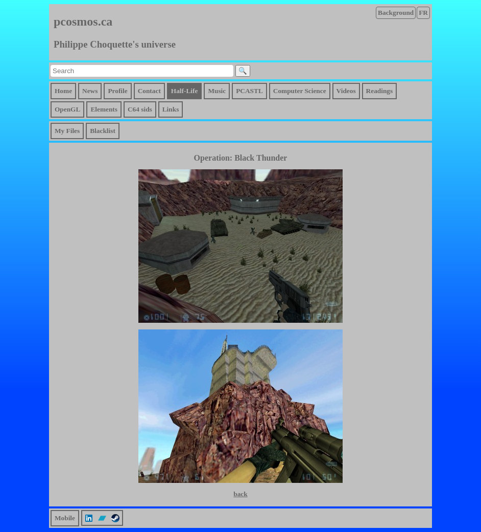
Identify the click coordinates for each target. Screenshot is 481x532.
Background (396, 12)
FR (423, 12)
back (240, 494)
